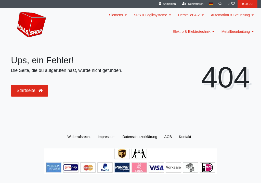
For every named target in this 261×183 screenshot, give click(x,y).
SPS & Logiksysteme (150, 15)
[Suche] (220, 4)
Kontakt (185, 137)
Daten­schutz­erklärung (140, 137)
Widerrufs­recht (78, 137)
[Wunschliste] (231, 4)
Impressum (106, 137)
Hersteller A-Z (189, 15)
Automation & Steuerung (230, 15)
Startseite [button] (30, 90)
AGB (168, 137)
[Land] (210, 4)
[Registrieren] (191, 4)
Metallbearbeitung (235, 31)
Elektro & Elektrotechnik (192, 31)
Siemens (116, 15)
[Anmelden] (166, 4)
